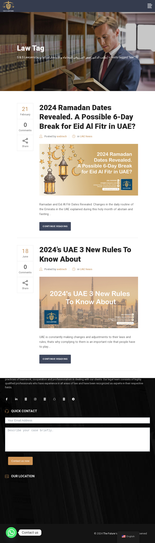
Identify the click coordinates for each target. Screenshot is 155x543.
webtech (62, 136)
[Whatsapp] (11, 532)
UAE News (86, 136)
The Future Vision (113, 533)
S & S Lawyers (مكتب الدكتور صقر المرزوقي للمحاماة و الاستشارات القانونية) (62, 57)
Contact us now (20, 460)
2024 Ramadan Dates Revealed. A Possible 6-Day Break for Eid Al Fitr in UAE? (88, 117)
